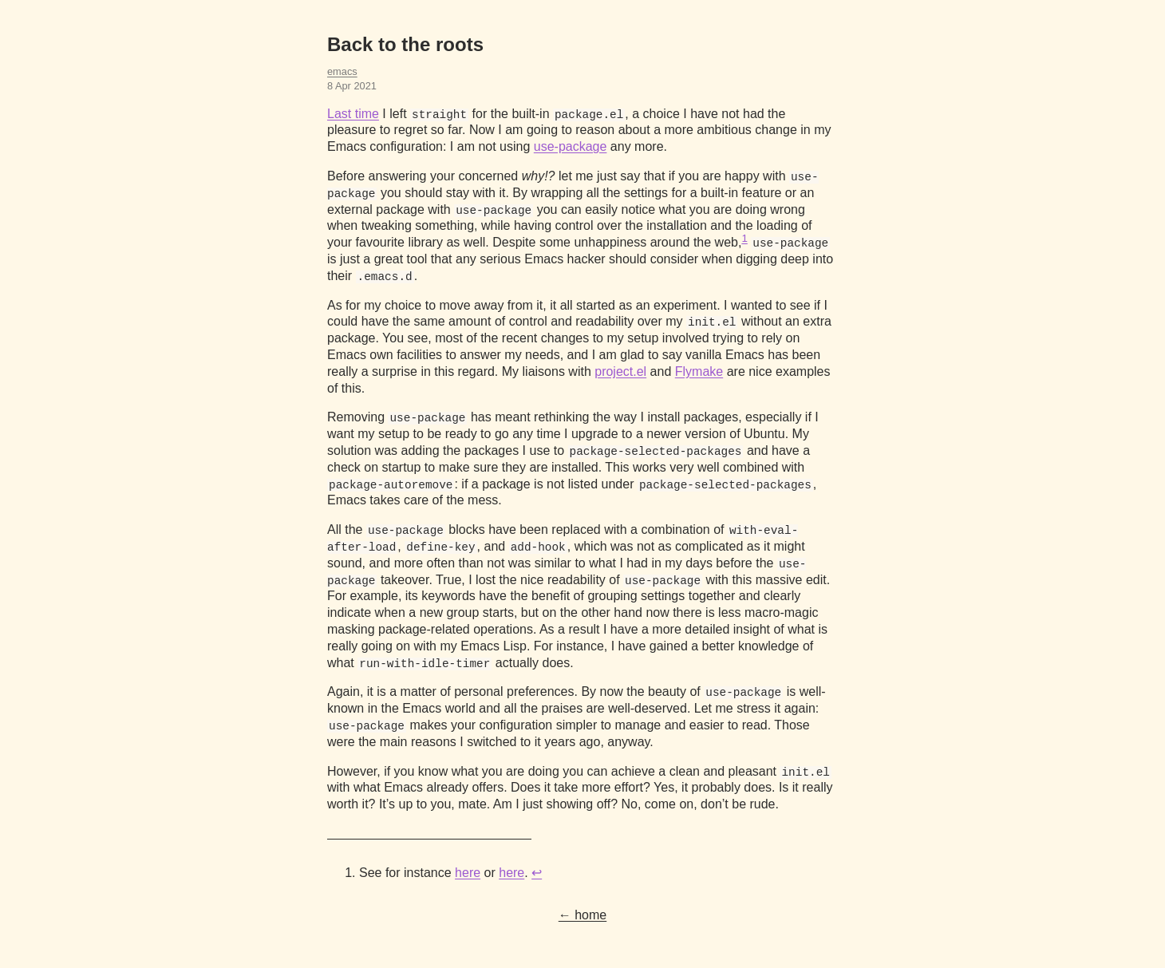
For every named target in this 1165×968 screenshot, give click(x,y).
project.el (620, 371)
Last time (353, 114)
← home (582, 915)
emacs (342, 71)
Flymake (699, 371)
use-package (570, 146)
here (467, 872)
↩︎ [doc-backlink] (536, 872)
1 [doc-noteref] (744, 238)
